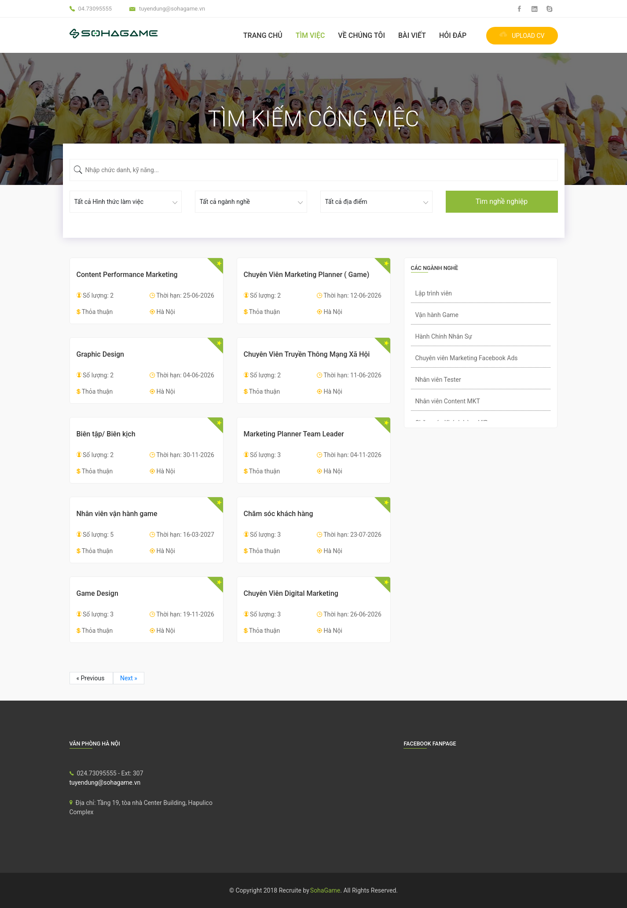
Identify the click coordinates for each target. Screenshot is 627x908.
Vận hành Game (437, 314)
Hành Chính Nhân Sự (443, 336)
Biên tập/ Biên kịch (106, 434)
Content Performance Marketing (127, 274)
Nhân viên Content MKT (447, 401)
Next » (128, 678)
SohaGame (325, 890)
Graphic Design (101, 354)
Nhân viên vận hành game (117, 513)
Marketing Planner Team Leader (294, 434)
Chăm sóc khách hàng (278, 513)
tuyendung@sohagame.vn (105, 782)
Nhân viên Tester (438, 379)
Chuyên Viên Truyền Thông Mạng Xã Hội (307, 354)
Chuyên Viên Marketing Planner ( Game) (307, 274)
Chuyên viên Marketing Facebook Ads (466, 358)
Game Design (97, 593)
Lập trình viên (433, 293)
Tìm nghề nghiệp (502, 201)
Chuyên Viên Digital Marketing (291, 593)
